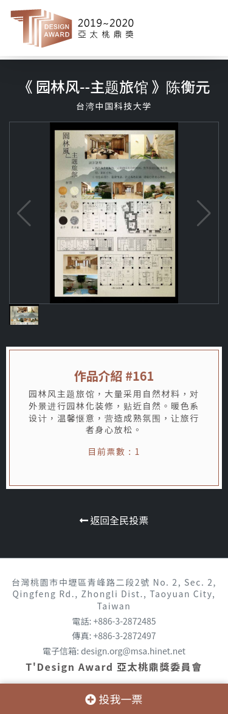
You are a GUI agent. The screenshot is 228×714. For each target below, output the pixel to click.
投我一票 (113, 699)
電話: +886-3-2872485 (114, 621)
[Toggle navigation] (201, 28)
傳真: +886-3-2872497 (114, 635)
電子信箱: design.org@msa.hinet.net (114, 651)
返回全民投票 (114, 520)
